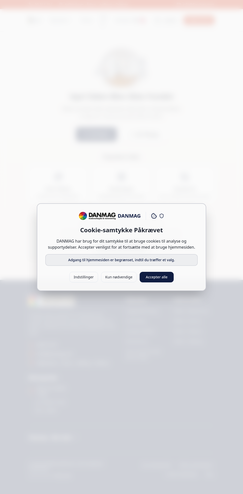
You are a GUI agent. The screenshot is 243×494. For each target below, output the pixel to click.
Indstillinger (84, 277)
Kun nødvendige (119, 277)
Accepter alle (156, 277)
